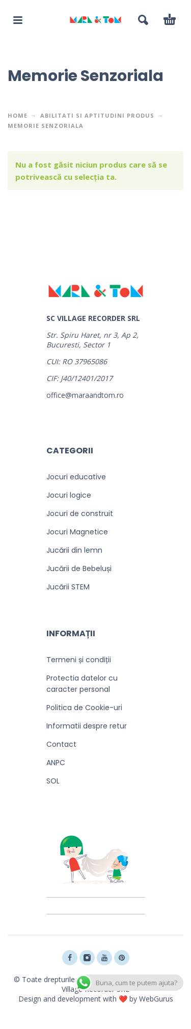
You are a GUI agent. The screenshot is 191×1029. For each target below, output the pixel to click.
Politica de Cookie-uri (84, 707)
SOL (53, 781)
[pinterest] (121, 957)
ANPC (55, 762)
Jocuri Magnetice (77, 532)
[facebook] (69, 957)
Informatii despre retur (86, 726)
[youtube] (104, 957)
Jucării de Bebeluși (79, 568)
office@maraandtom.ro (85, 395)
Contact (61, 744)
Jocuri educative (76, 477)
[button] (18, 20)
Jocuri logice (68, 495)
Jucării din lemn (74, 550)
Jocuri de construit (79, 513)
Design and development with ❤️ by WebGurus (95, 999)
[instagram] (87, 957)
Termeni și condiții (78, 660)
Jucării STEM (68, 587)
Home (18, 115)
